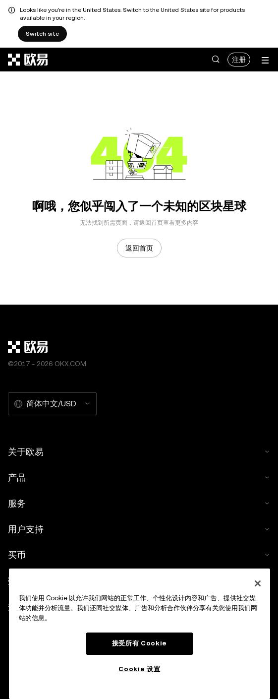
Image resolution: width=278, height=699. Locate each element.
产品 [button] (139, 477)
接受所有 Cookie (139, 643)
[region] (139, 634)
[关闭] (258, 583)
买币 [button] (139, 555)
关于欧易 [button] (139, 451)
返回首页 (139, 248)
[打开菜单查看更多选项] (265, 60)
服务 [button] (139, 503)
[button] (216, 59)
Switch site (42, 33)
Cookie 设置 (139, 669)
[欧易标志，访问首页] (28, 59)
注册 (239, 60)
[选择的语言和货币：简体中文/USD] (52, 403)
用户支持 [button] (139, 529)
